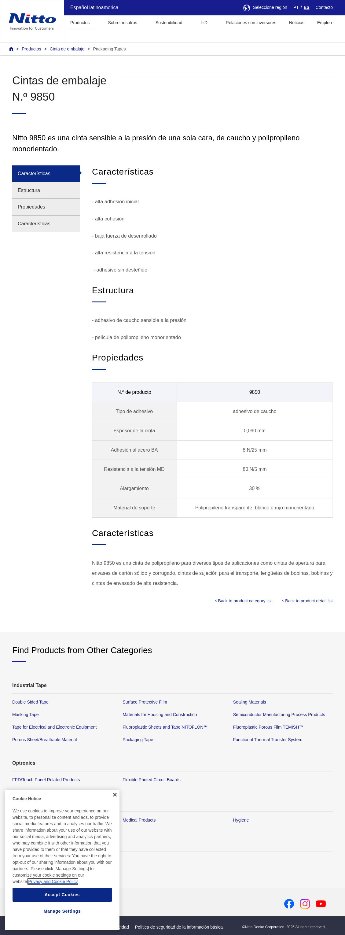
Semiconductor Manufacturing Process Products (279, 714)
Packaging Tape (138, 739)
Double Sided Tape (30, 702)
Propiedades (31, 206)
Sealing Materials (249, 702)
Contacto (324, 7)
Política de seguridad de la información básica (179, 927)
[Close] (115, 862)
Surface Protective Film (145, 702)
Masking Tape (25, 714)
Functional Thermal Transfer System (268, 739)
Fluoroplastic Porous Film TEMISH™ (268, 727)
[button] (73, 36)
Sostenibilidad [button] (169, 22)
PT (296, 7)
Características (34, 173)
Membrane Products (31, 819)
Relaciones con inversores (251, 22)
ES (307, 7)
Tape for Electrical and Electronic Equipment (54, 727)
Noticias (296, 22)
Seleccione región (265, 7)
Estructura (29, 190)
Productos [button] (80, 22)
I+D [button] (204, 22)
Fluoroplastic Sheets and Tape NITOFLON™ (165, 727)
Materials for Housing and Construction (160, 714)
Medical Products (139, 819)
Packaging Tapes (109, 48)
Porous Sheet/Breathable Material (44, 739)
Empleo (324, 22)
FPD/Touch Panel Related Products (46, 779)
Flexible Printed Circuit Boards (151, 779)
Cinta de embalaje (67, 48)
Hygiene (241, 819)
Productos (31, 48)
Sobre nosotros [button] (122, 22)
